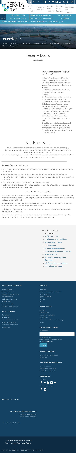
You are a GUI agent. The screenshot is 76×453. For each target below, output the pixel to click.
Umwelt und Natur (39, 43)
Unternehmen (5, 317)
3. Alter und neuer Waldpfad (56, 239)
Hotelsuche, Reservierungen (28, 414)
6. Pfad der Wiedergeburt (55, 248)
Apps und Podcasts (45, 297)
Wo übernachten (6, 289)
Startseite (5, 43)
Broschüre (42, 289)
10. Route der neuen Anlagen (56, 263)
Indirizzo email (43, 330)
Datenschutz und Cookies (47, 315)
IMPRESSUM (13, 450)
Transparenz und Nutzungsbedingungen (51, 320)
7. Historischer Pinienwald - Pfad (58, 251)
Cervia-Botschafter (45, 366)
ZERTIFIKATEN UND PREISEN (34, 450)
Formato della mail (50, 338)
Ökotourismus (5, 315)
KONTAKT (4, 450)
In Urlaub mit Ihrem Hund (9, 299)
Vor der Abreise (6, 301)
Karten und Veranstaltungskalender (50, 292)
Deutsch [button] (38, 1)
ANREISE (21, 450)
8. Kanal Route (51, 254)
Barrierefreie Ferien (7, 297)
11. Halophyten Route (54, 266)
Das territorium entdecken (20, 43)
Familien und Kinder (7, 292)
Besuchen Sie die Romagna (59, 8)
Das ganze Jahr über (7, 304)
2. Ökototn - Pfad (52, 236)
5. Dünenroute (51, 245)
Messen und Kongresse (8, 322)
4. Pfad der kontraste (53, 242)
